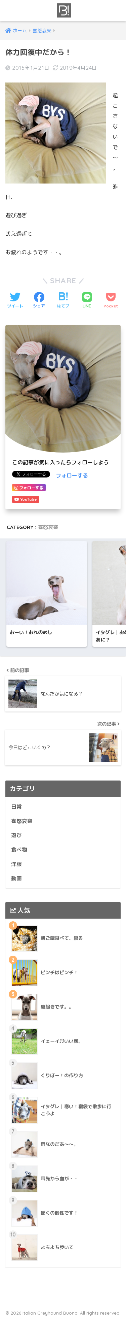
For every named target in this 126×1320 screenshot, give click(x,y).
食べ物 (19, 849)
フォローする (72, 475)
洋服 (16, 864)
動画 (16, 878)
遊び (16, 835)
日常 (16, 806)
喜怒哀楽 (48, 527)
